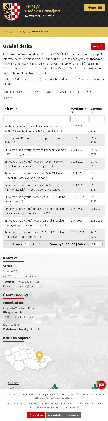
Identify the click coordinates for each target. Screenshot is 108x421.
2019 (23, 92)
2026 (10, 98)
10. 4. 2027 (94, 164)
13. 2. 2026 (77, 138)
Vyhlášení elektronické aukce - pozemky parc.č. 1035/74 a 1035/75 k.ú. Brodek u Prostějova (34, 128)
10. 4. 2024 (77, 161)
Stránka (17, 244)
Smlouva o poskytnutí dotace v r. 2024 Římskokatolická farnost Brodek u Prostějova (35, 187)
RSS (98, 46)
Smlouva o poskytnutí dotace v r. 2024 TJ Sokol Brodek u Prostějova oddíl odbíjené (34, 164)
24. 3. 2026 (94, 234)
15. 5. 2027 (94, 199)
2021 (36, 92)
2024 (76, 92)
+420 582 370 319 (29, 281)
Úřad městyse (20, 31)
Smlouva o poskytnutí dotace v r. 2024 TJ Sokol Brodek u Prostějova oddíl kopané (34, 175)
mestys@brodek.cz (30, 286)
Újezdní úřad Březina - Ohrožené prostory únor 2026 (33, 140)
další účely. (68, 398)
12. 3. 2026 (94, 128)
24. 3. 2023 (77, 232)
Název (10, 109)
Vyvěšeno (78, 109)
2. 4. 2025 (77, 209)
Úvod (6, 31)
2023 (63, 92)
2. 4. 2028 (96, 209)
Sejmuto (96, 109)
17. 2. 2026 (77, 126)
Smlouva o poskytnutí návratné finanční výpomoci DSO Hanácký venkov (35, 152)
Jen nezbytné (55, 414)
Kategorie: (9, 92)
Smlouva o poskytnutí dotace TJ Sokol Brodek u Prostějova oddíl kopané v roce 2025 (34, 223)
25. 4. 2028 (94, 152)
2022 (50, 92)
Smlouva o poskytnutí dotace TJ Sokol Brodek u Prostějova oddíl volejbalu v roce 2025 (34, 211)
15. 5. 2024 (77, 197)
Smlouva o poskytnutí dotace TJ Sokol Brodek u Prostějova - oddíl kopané (34, 234)
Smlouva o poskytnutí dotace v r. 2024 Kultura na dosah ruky (35, 199)
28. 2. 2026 (94, 140)
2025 (89, 92)
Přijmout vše (36, 414)
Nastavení (73, 414)
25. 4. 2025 (77, 150)
